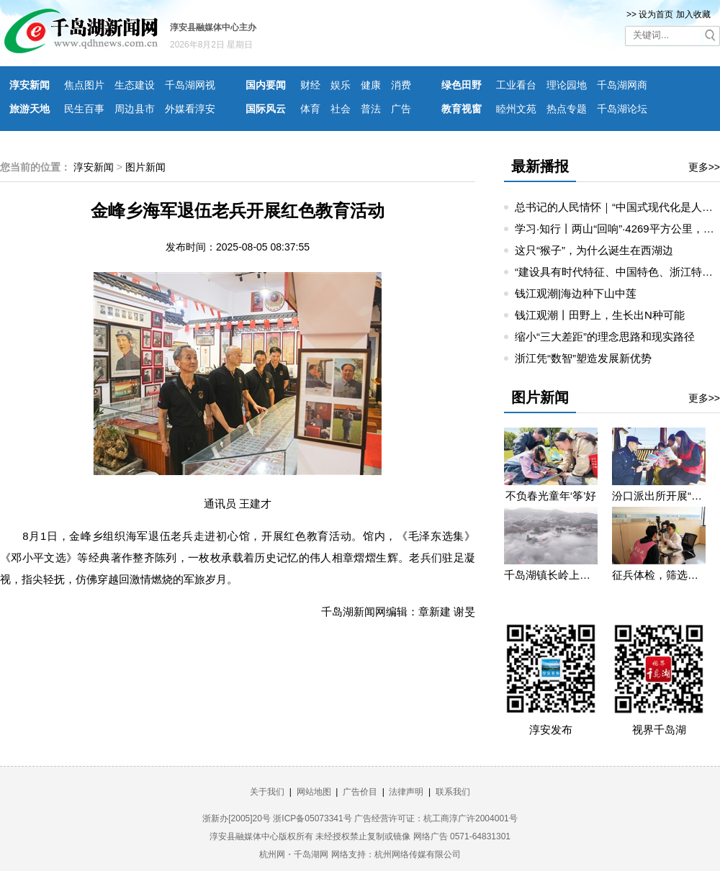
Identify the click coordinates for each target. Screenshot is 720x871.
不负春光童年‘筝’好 (551, 495)
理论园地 (566, 85)
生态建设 (134, 85)
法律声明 (406, 792)
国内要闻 (266, 85)
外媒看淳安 (190, 108)
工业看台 (516, 85)
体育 (310, 108)
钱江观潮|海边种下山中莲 (575, 293)
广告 (401, 108)
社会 (340, 108)
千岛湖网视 (190, 85)
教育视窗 (461, 108)
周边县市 (134, 108)
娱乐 (340, 85)
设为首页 (656, 14)
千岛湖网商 (622, 85)
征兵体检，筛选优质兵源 (659, 575)
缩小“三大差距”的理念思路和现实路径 (605, 336)
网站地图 (314, 792)
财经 (310, 85)
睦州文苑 (516, 108)
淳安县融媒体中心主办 (213, 27)
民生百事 (84, 108)
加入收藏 (693, 14)
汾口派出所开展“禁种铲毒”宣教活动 (659, 495)
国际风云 (266, 108)
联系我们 (453, 792)
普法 (371, 108)
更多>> (704, 167)
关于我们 (267, 792)
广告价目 (360, 792)
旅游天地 (29, 108)
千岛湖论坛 (622, 108)
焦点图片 (84, 85)
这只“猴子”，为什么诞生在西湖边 (594, 250)
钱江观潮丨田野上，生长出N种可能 (600, 315)
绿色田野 (461, 85)
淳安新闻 (29, 85)
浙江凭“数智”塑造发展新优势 (583, 358)
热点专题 (566, 108)
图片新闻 (145, 167)
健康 (371, 85)
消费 (401, 85)
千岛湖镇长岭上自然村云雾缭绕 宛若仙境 (551, 575)
